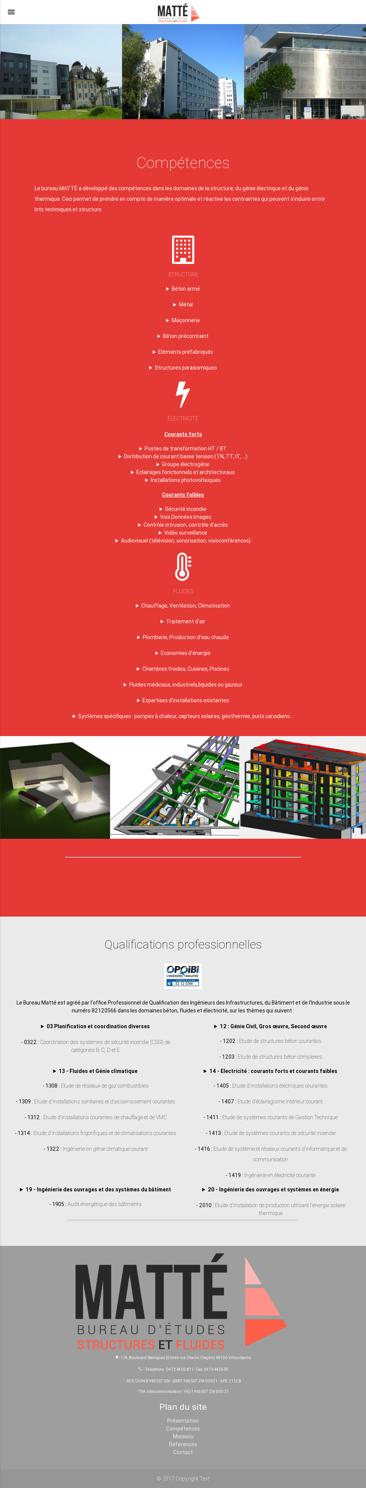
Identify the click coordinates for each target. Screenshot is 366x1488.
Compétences (183, 1428)
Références (183, 1444)
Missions (183, 1436)
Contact (183, 1452)
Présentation (183, 1420)
